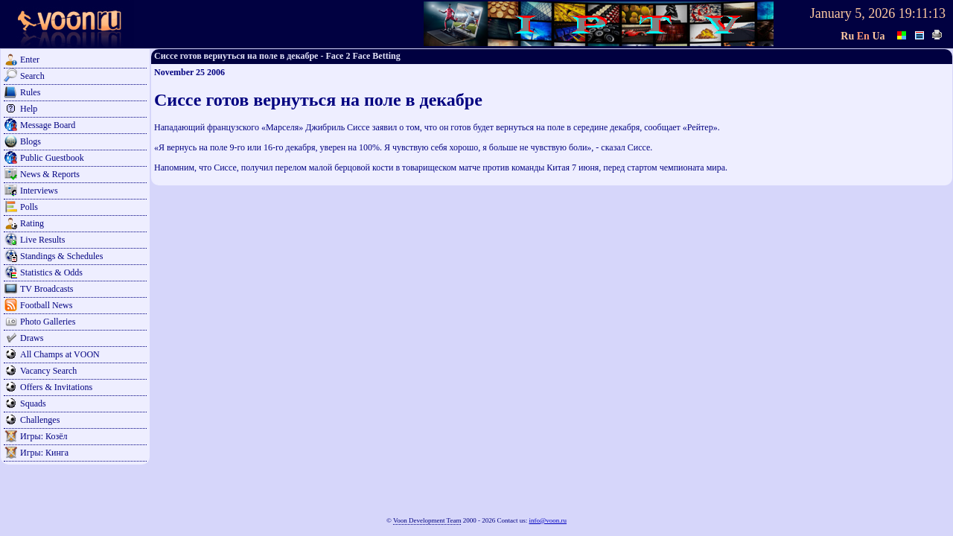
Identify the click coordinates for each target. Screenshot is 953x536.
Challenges (40, 420)
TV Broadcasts (46, 289)
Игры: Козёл (43, 436)
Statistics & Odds (51, 272)
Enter (29, 59)
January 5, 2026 (852, 13)
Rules (30, 92)
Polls (29, 207)
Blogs (30, 141)
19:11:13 (922, 13)
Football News (46, 305)
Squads (33, 403)
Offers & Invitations (56, 387)
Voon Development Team (427, 520)
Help (28, 108)
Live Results (42, 239)
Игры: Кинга (44, 452)
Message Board (47, 125)
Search (32, 76)
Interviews (39, 190)
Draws (31, 338)
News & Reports (50, 174)
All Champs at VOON (60, 354)
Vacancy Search (48, 371)
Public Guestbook (52, 158)
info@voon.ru (548, 520)
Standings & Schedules (61, 256)
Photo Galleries (47, 321)
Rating (32, 223)
